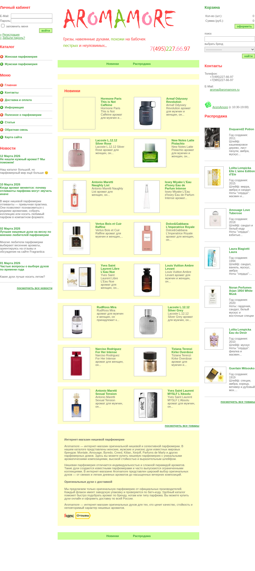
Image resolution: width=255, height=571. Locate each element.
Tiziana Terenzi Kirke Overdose (182, 350)
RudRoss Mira (106, 307)
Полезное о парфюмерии (23, 114)
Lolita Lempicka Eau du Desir (240, 331)
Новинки (112, 63)
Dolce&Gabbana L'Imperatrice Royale (180, 225)
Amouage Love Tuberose (239, 211)
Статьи (10, 122)
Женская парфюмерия (21, 56)
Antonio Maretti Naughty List (102, 183)
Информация (14, 107)
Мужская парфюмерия (21, 64)
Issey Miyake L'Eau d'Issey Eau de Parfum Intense (178, 185)
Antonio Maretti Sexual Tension (106, 392)
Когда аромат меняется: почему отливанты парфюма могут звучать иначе (26, 191)
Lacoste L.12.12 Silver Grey (179, 309)
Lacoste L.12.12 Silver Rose (106, 142)
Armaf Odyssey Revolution (177, 100)
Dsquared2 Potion (241, 129)
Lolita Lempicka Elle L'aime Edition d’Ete (242, 171)
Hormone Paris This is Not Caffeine (111, 102)
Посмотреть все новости (35, 288)
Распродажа (142, 63)
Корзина (212, 7)
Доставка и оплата (18, 99)
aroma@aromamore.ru (224, 89)
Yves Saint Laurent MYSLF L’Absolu (181, 392)
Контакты (12, 92)
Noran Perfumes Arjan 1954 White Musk (241, 290)
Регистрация (9, 34)
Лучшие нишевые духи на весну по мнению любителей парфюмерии (25, 233)
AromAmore (220, 107)
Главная (11, 85)
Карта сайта (13, 137)
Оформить (244, 26)
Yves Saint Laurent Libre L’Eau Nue (110, 268)
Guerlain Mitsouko (241, 368)
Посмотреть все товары (182, 425)
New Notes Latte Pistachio (183, 142)
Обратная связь (16, 129)
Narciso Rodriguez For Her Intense (108, 350)
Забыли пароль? (12, 37)
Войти (45, 30)
